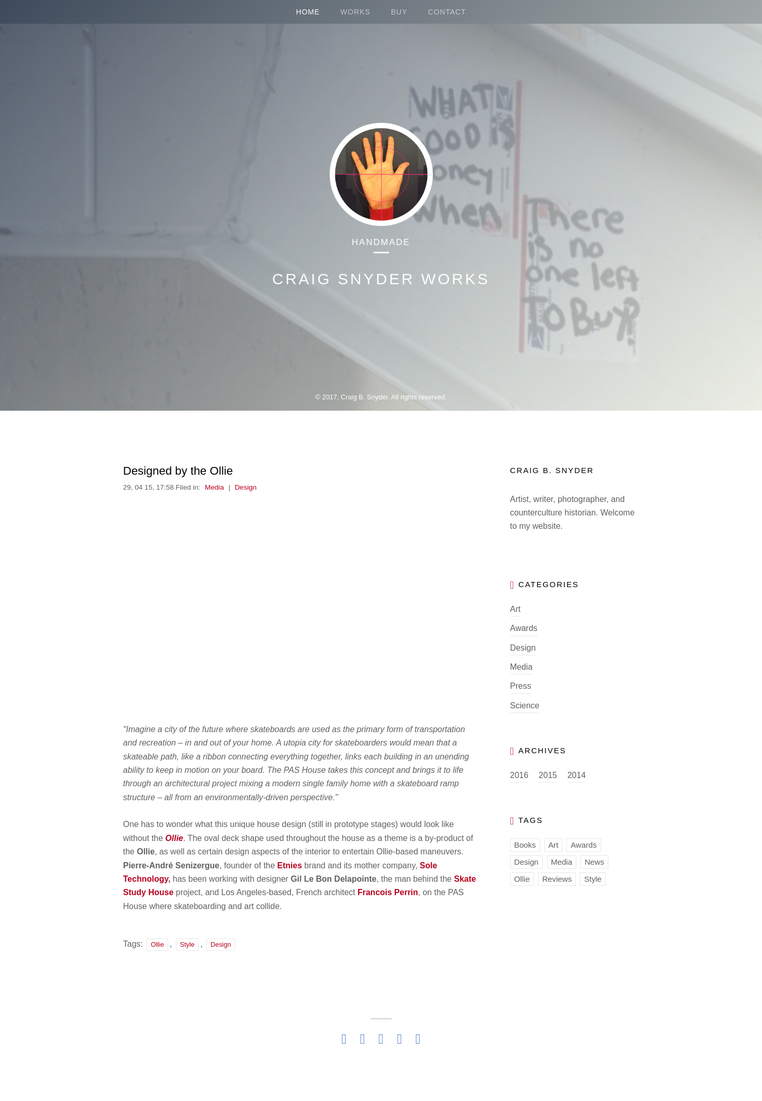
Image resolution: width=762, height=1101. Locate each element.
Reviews (557, 879)
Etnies (289, 865)
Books (525, 844)
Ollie (174, 838)
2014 (577, 775)
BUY (399, 12)
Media (214, 487)
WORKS (355, 12)
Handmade (381, 242)
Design (245, 487)
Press (520, 686)
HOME (308, 12)
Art (515, 609)
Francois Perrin (388, 892)
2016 (519, 775)
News (594, 861)
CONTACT (447, 12)
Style (187, 944)
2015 (548, 775)
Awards (524, 628)
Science (525, 705)
